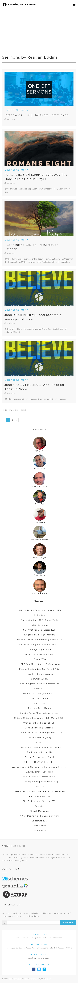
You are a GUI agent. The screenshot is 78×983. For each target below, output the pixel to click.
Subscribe (68, 922)
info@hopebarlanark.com (39, 958)
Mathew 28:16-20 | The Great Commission (37, 115)
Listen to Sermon (16, 110)
